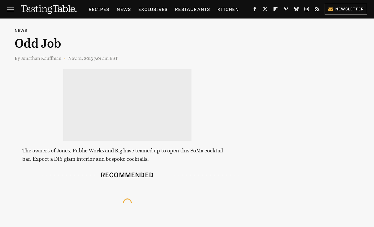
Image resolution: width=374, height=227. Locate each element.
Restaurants (192, 9)
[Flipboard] (275, 10)
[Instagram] (307, 10)
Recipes (99, 9)
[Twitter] (265, 10)
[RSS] (317, 10)
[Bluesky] (296, 10)
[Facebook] (255, 10)
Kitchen (228, 9)
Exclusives (153, 9)
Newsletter (346, 9)
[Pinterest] (286, 10)
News (124, 9)
